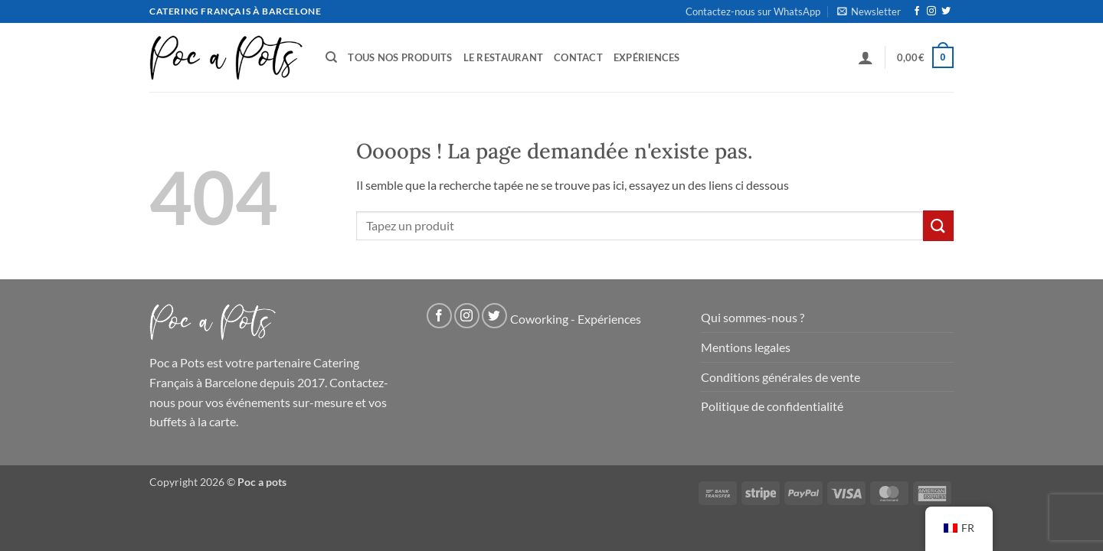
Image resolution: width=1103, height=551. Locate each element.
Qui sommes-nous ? (752, 317)
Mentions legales (745, 347)
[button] (869, 11)
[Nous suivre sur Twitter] (946, 11)
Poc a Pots (177, 362)
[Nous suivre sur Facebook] (916, 11)
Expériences (647, 57)
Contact (578, 57)
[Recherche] (331, 57)
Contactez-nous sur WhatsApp (753, 11)
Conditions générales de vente (780, 377)
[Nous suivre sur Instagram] (931, 11)
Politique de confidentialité (772, 406)
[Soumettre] (938, 225)
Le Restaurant (503, 57)
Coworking (539, 319)
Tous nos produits (400, 57)
